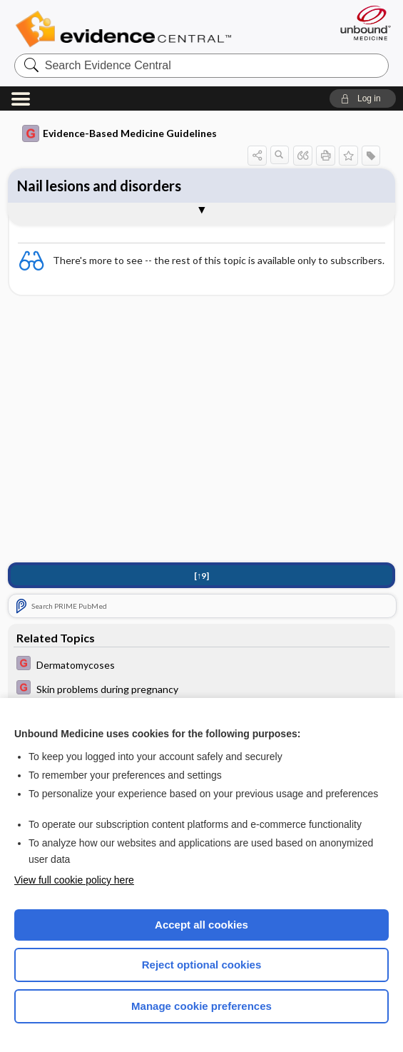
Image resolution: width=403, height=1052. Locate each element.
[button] (363, 98)
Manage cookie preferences (201, 1006)
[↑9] (201, 575)
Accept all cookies (201, 925)
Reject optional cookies (202, 965)
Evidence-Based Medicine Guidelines (119, 133)
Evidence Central (126, 29)
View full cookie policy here (74, 880)
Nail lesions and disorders (99, 185)
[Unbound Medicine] (361, 23)
